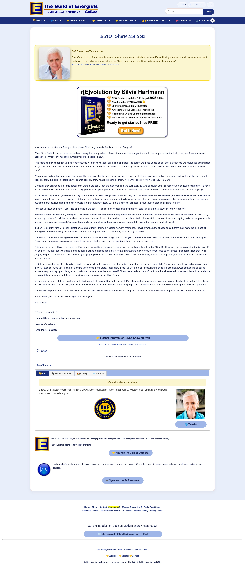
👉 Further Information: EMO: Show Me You (123, 337)
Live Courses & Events (110, 510)
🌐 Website (191, 424)
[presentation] (61, 373)
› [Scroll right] (212, 20)
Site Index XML (141, 550)
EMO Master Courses (47, 330)
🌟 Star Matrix (124, 20)
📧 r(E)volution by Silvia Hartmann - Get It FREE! (123, 534)
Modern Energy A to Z (132, 507)
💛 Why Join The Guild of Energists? (130, 452)
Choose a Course (90, 510)
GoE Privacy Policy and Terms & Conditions (115, 550)
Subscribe (113, 556)
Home (87, 507)
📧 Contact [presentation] (98, 373)
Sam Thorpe (101, 64)
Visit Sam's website (45, 324)
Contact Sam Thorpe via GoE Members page (58, 318)
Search (209, 12)
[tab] (42, 374)
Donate (125, 556)
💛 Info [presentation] (42, 373)
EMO (160, 510)
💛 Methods (99, 20)
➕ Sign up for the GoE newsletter (123, 480)
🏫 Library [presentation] (82, 373)
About (94, 507)
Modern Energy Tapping (145, 510)
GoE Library (127, 510)
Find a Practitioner (152, 507)
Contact (103, 507)
